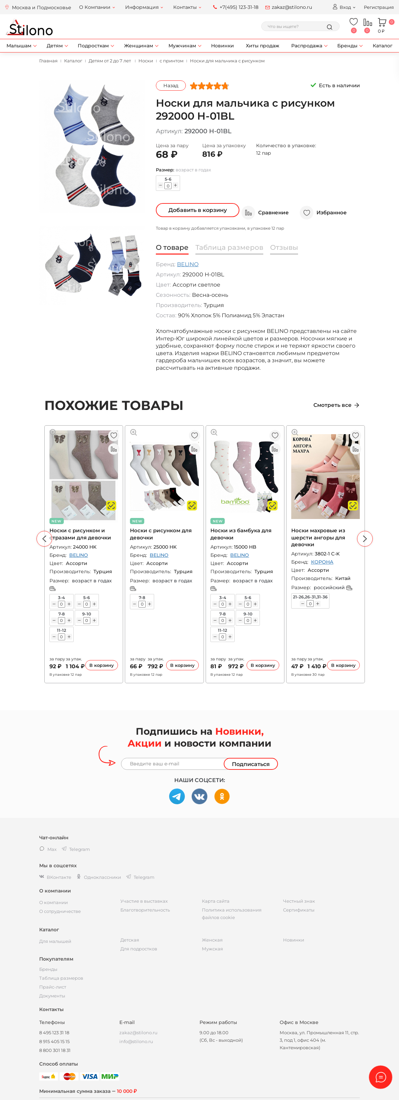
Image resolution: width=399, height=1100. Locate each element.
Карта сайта (216, 901)
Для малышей (55, 941)
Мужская (212, 948)
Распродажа (306, 46)
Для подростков (138, 948)
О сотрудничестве (60, 911)
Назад (170, 85)
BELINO (187, 264)
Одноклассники (98, 877)
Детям (55, 46)
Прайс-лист (52, 987)
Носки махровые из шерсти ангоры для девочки (319, 538)
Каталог (383, 46)
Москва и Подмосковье (41, 7)
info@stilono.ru (136, 1041)
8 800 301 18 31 (55, 1050)
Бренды (347, 46)
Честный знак (299, 901)
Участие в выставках (144, 901)
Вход (341, 7)
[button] (44, 539)
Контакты (185, 7)
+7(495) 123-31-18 (239, 7)
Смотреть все (334, 405)
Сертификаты (298, 910)
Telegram (140, 877)
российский (334, 587)
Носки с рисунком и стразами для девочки (81, 534)
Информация (142, 7)
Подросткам (93, 46)
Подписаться (251, 764)
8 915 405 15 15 (54, 1041)
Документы (52, 995)
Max (48, 849)
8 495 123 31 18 (54, 1032)
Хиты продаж (262, 46)
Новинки (222, 46)
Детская (129, 940)
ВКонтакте (55, 877)
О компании (53, 902)
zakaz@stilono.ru (292, 7)
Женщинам (138, 46)
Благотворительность (145, 910)
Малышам (18, 46)
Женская (212, 940)
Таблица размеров (61, 978)
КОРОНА (323, 562)
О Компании (94, 7)
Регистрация (379, 7)
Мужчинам (182, 46)
